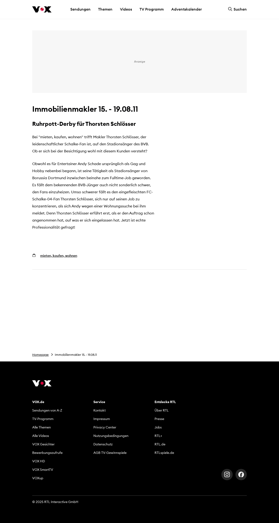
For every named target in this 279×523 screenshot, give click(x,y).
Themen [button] (105, 9)
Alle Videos (40, 436)
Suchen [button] (237, 9)
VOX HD (38, 461)
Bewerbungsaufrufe (47, 453)
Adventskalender (186, 9)
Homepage (40, 355)
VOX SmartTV (42, 470)
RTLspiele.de (164, 453)
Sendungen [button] (80, 9)
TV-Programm (42, 419)
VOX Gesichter (43, 444)
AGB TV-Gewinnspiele (110, 453)
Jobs (158, 427)
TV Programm (152, 9)
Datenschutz (103, 444)
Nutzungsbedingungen (110, 436)
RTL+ (158, 436)
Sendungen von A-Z (47, 410)
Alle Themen (41, 427)
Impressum (101, 419)
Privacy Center (104, 427)
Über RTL (162, 410)
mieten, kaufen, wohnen (58, 256)
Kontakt (99, 410)
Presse (159, 419)
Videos (126, 9)
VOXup (37, 478)
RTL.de (160, 444)
